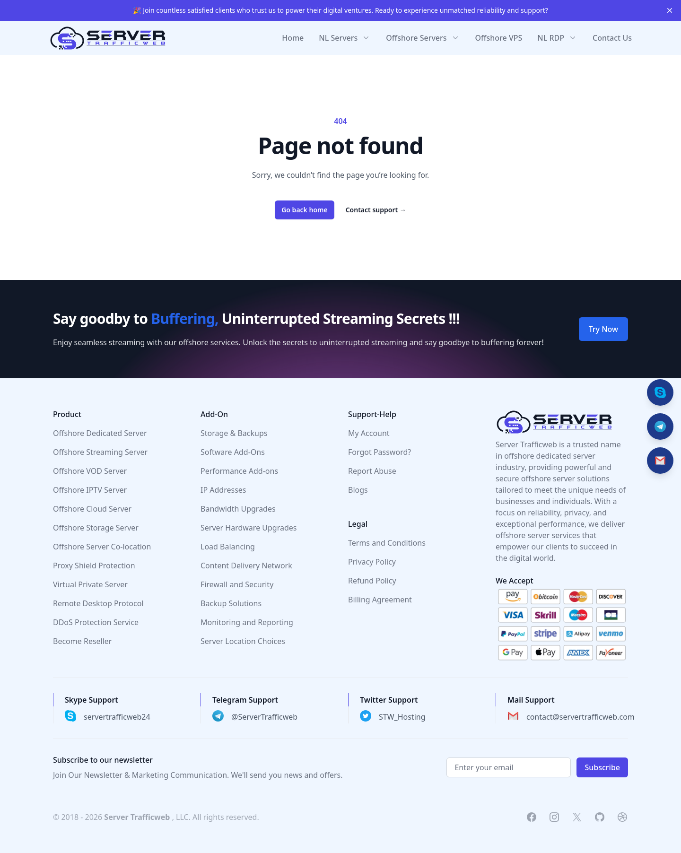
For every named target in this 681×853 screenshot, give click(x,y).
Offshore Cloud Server (92, 509)
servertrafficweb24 (117, 717)
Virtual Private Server (90, 584)
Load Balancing (228, 546)
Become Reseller (82, 641)
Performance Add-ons (239, 471)
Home (293, 38)
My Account (369, 433)
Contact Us (612, 38)
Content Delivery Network (246, 565)
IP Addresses (223, 490)
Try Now (603, 329)
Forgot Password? (379, 452)
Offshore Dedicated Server (100, 433)
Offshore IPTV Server (90, 490)
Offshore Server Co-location (102, 546)
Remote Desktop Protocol (98, 603)
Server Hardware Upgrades (249, 527)
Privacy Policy (372, 562)
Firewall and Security (237, 584)
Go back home (304, 209)
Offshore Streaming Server (100, 452)
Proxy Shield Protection (94, 565)
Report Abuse (372, 471)
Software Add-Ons (233, 452)
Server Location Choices (243, 641)
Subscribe (602, 767)
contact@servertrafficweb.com (580, 717)
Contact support (376, 209)
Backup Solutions (231, 603)
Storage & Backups (234, 433)
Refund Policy (372, 580)
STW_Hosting (402, 717)
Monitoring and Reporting (247, 622)
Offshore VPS (499, 38)
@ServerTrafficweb (264, 717)
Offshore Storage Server (96, 527)
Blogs (358, 490)
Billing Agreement (380, 599)
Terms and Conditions (387, 543)
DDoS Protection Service (96, 622)
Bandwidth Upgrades (238, 509)
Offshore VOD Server (90, 471)
